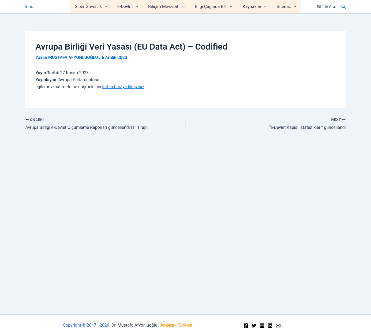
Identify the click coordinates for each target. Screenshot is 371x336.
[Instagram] (262, 325)
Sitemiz (282, 6)
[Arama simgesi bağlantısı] (343, 6)
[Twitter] (254, 325)
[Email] (278, 325)
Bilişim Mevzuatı (167, 6)
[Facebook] (245, 325)
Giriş (29, 6)
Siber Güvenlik (95, 6)
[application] (108, 6)
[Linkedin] (270, 325)
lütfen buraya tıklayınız (123, 86)
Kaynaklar (252, 6)
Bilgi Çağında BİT (212, 6)
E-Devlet (130, 6)
